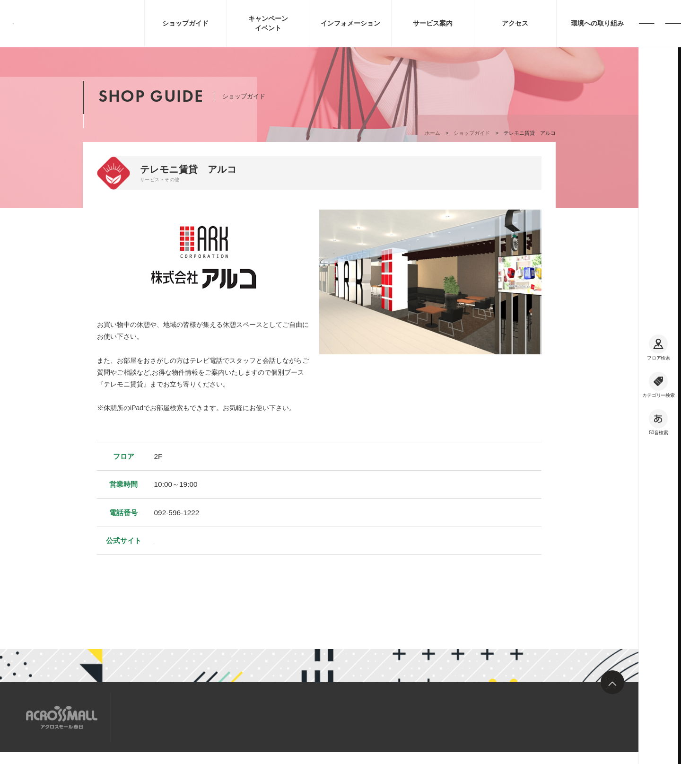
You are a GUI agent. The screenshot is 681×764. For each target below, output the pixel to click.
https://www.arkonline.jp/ (193, 540)
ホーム (432, 133)
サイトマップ (148, 716)
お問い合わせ (253, 716)
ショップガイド (472, 133)
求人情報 (200, 716)
